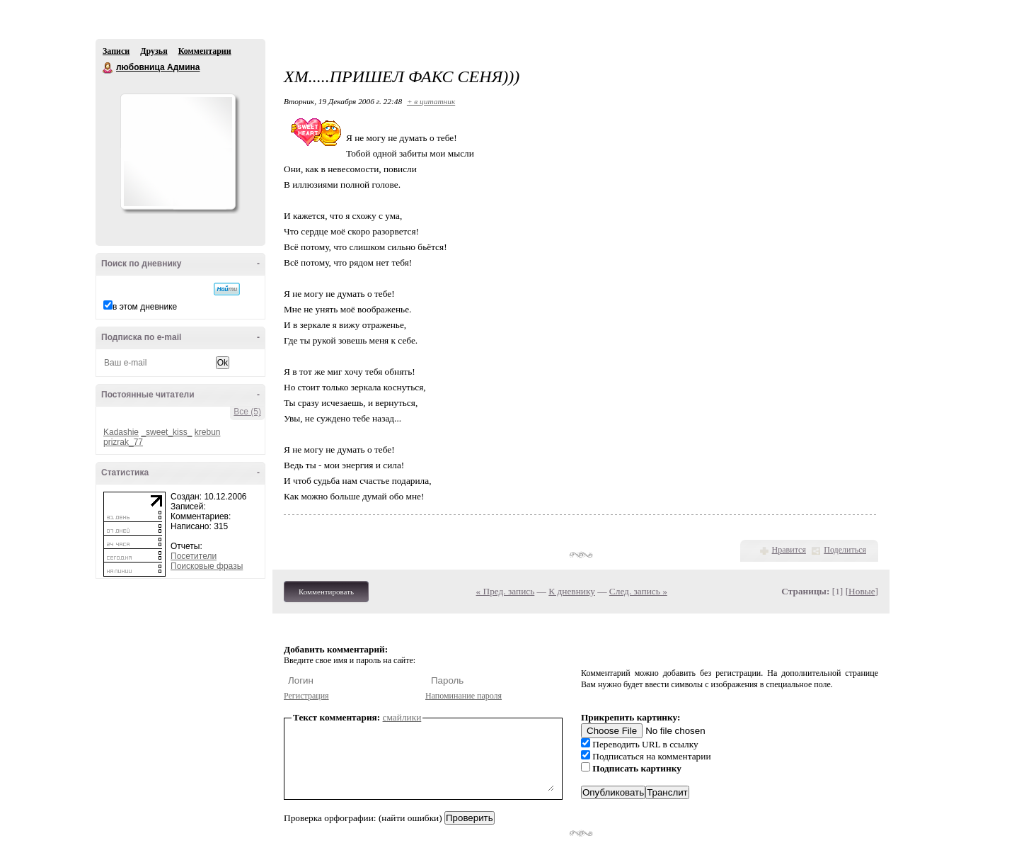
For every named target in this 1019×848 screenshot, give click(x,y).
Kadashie (121, 432)
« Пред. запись (505, 591)
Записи (116, 51)
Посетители (194, 556)
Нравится (789, 550)
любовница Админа (108, 68)
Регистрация (306, 696)
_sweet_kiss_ (166, 432)
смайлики (402, 717)
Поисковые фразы (207, 566)
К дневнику (571, 591)
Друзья (153, 51)
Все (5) (247, 412)
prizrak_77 (123, 442)
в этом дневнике (145, 307)
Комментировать (326, 591)
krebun (208, 432)
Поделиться (845, 550)
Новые (861, 591)
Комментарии (204, 51)
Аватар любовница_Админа (178, 151)
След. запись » (638, 591)
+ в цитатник (431, 101)
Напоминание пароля (463, 696)
